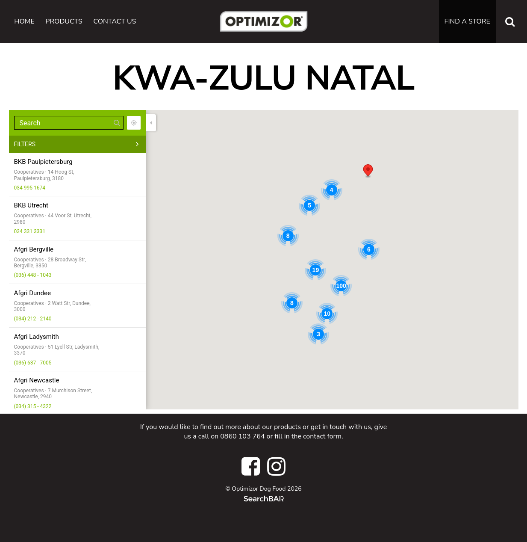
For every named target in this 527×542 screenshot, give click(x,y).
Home (24, 21)
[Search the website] (509, 21)
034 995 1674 (29, 188)
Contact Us (114, 21)
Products (63, 21)
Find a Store (467, 21)
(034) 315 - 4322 (33, 406)
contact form (322, 436)
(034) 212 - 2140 (33, 319)
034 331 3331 (29, 231)
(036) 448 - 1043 (33, 275)
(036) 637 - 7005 (33, 363)
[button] (368, 171)
